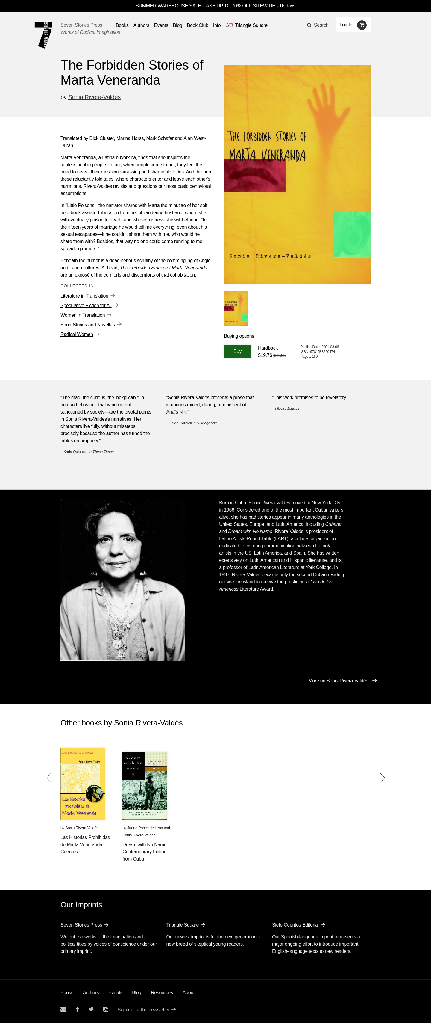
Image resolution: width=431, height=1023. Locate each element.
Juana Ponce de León (145, 828)
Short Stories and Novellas (87, 324)
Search (321, 25)
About (189, 992)
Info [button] (217, 25)
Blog (136, 992)
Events (115, 992)
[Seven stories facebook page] (77, 1009)
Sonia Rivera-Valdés (94, 97)
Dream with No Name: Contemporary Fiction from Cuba (145, 851)
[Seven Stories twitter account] (91, 1009)
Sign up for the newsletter (144, 1009)
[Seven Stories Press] (43, 35)
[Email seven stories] (63, 1009)
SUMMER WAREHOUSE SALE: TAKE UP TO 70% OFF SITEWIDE (205, 5)
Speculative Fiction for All (86, 305)
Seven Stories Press (81, 25)
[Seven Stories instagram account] (105, 1009)
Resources (162, 992)
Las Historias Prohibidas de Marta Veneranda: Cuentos (85, 844)
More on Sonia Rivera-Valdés (338, 680)
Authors (91, 992)
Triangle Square (182, 924)
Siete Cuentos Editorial (295, 924)
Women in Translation (82, 315)
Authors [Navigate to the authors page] (141, 25)
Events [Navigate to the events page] (161, 25)
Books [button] (122, 25)
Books (66, 992)
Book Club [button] (197, 25)
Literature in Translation (84, 295)
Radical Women (76, 334)
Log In (346, 24)
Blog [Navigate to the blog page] (177, 25)
